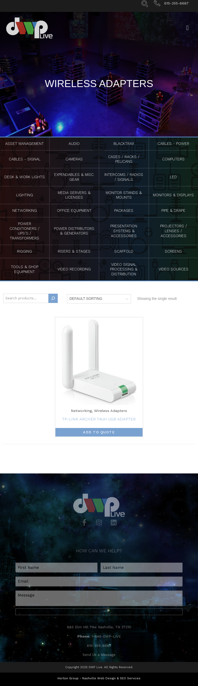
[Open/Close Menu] (187, 33)
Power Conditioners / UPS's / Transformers (24, 230)
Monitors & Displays (173, 195)
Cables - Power (173, 143)
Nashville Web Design (99, 677)
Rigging (24, 251)
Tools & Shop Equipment (24, 269)
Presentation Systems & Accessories (123, 231)
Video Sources (173, 269)
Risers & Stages (74, 251)
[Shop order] (99, 298)
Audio (74, 143)
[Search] (53, 298)
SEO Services (130, 677)
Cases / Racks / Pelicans (123, 159)
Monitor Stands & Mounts (124, 195)
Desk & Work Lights (24, 177)
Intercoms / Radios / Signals (123, 177)
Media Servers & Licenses (74, 195)
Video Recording (74, 269)
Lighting (24, 195)
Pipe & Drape (173, 210)
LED (173, 177)
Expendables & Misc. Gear (74, 177)
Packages (123, 210)
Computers (173, 159)
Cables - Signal (24, 159)
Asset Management (24, 143)
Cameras (74, 159)
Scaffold (123, 251)
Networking (24, 210)
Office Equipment (74, 210)
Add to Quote (99, 432)
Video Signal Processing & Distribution (123, 269)
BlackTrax (123, 143)
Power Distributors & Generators (74, 231)
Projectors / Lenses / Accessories (173, 231)
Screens (173, 251)
